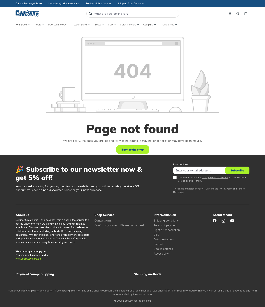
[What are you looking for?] (136, 13)
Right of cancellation (167, 230)
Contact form (103, 220)
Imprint (158, 244)
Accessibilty (161, 253)
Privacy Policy (226, 188)
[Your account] (230, 13)
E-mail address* (181, 164)
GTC (180, 181)
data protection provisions (215, 177)
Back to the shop (133, 149)
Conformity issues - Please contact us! (119, 225)
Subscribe (237, 170)
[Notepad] (238, 13)
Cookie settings (163, 249)
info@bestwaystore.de (28, 258)
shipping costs (45, 290)
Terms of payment (165, 225)
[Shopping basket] (245, 13)
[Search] (90, 13)
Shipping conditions (166, 220)
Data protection (164, 239)
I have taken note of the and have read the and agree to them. (212, 179)
